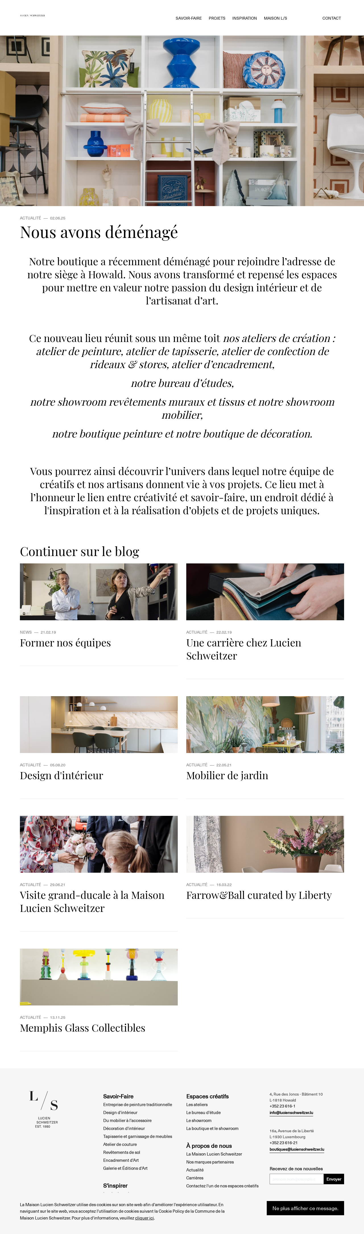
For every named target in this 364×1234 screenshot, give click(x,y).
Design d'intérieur (120, 1112)
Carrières (194, 1178)
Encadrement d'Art (121, 1160)
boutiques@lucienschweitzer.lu (297, 1149)
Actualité (195, 1170)
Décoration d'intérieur (124, 1128)
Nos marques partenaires (210, 1162)
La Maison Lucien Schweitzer (214, 1154)
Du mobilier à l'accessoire (127, 1120)
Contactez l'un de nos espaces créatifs (222, 1186)
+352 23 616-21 (284, 1142)
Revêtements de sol (121, 1152)
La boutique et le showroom (212, 1128)
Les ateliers (197, 1104)
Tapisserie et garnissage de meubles (137, 1136)
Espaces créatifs (207, 1096)
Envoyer (333, 1179)
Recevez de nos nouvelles (296, 1168)
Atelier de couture (120, 1144)
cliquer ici (144, 1217)
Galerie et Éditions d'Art (125, 1168)
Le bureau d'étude (203, 1112)
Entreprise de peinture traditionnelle (137, 1104)
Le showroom (199, 1120)
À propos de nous (209, 1145)
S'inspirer (115, 1185)
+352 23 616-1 (282, 1106)
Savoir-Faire (118, 1096)
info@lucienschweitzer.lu (291, 1112)
